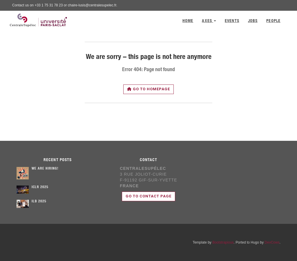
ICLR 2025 (40, 187)
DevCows (272, 242)
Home (187, 21)
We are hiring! (45, 168)
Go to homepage (148, 89)
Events (232, 21)
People (273, 21)
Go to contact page (149, 196)
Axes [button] (209, 21)
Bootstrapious (222, 242)
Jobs (253, 21)
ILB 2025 (39, 201)
